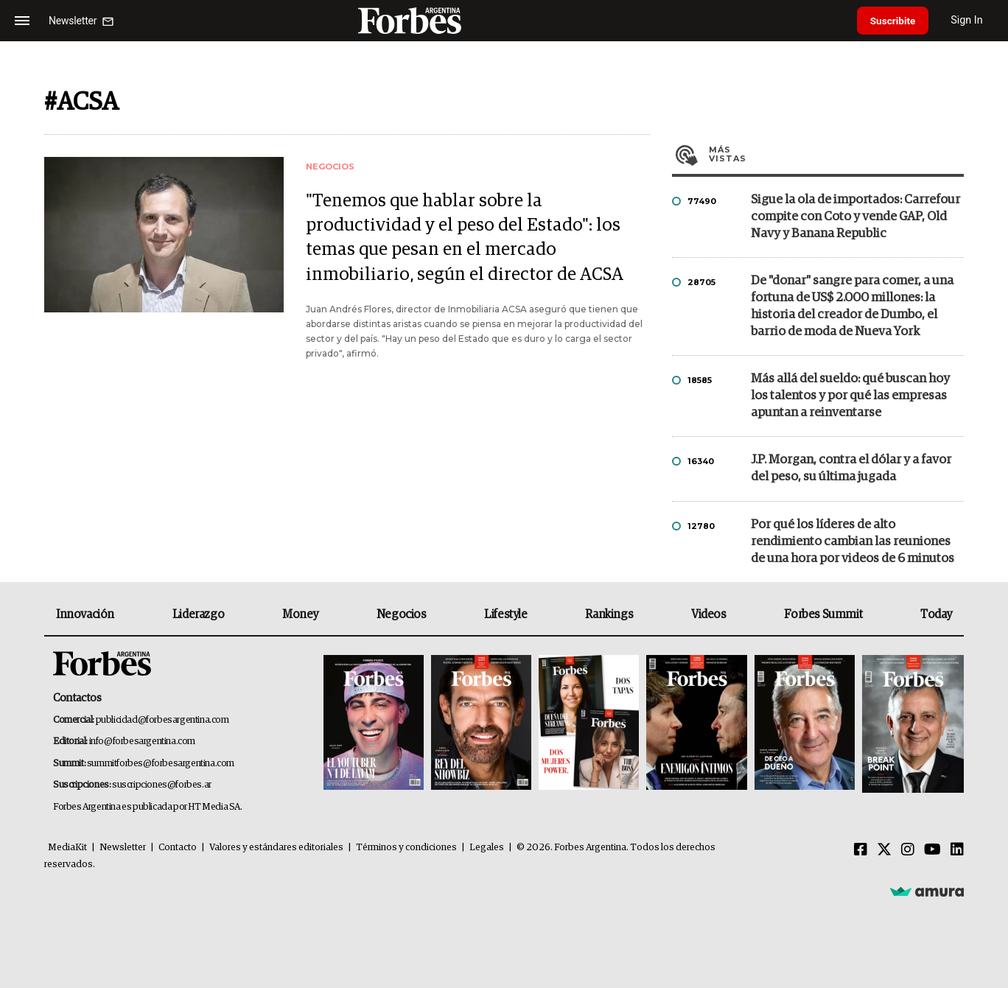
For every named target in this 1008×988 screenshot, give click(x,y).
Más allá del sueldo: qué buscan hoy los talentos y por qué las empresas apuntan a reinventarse (850, 396)
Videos (709, 614)
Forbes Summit (823, 614)
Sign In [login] (972, 20)
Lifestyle (505, 614)
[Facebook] (860, 850)
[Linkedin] (957, 850)
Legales (486, 847)
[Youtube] (932, 850)
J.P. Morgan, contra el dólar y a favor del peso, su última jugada (851, 468)
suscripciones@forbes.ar (161, 785)
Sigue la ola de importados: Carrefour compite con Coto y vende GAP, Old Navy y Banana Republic (855, 217)
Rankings (609, 614)
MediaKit (67, 847)
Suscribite (895, 21)
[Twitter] (884, 850)
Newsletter (122, 847)
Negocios (402, 614)
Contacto (177, 847)
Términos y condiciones (406, 847)
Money (300, 614)
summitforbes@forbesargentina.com (160, 763)
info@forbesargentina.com (142, 741)
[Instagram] (907, 850)
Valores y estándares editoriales (276, 847)
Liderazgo (198, 614)
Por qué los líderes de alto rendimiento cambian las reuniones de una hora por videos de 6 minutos (852, 542)
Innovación (85, 614)
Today (936, 614)
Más (836, 154)
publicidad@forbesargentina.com (162, 720)
